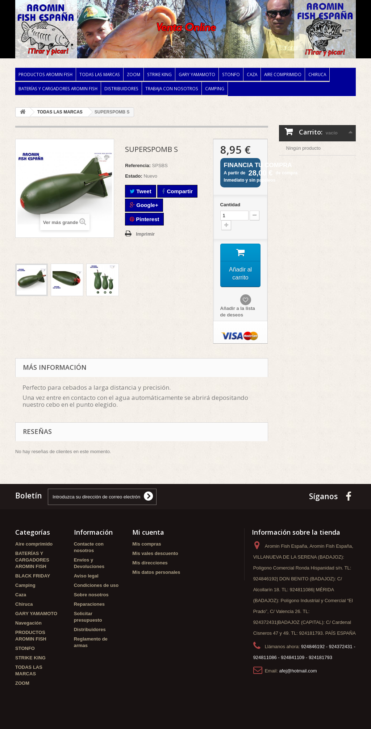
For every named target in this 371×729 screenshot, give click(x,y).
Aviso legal (86, 576)
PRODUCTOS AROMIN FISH (45, 74)
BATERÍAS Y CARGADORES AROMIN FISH (57, 88)
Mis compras (146, 544)
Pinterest (144, 219)
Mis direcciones (150, 563)
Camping (214, 88)
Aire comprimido (282, 74)
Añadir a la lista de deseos (237, 312)
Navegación (28, 623)
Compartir (177, 191)
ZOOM (133, 74)
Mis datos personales (156, 572)
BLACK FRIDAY (32, 576)
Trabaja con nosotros (171, 88)
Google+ (144, 205)
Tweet (140, 191)
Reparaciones (89, 604)
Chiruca (317, 74)
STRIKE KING (159, 74)
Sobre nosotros (91, 594)
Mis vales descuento (155, 553)
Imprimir (145, 234)
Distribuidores (121, 88)
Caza (252, 74)
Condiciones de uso (96, 585)
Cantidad (230, 204)
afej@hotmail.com (298, 671)
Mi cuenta (148, 532)
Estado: (133, 176)
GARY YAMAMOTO (197, 74)
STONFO (231, 74)
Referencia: (138, 165)
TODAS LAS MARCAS (99, 74)
